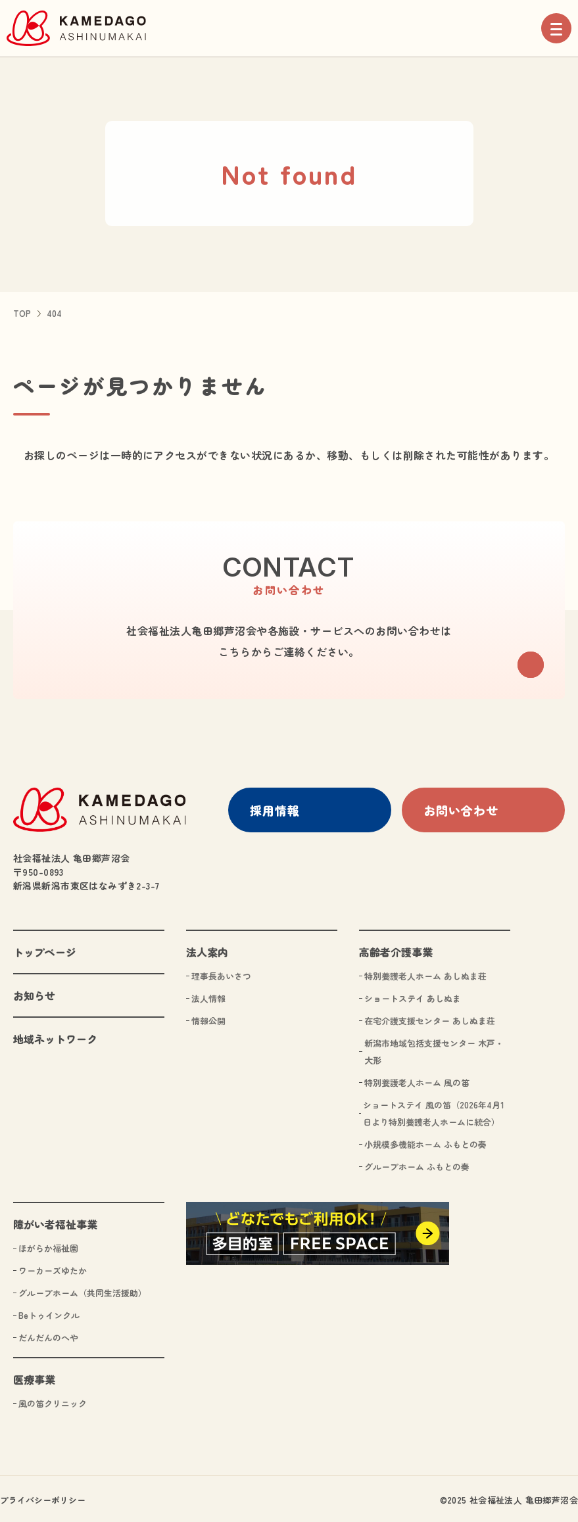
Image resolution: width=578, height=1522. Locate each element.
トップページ (44, 949)
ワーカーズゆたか (52, 1268)
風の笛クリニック (52, 1400)
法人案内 (207, 949)
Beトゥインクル (49, 1312)
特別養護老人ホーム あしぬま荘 (425, 973)
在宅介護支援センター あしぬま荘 (429, 1018)
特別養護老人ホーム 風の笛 (417, 1080)
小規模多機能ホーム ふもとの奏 (425, 1141)
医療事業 (34, 1377)
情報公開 (208, 1018)
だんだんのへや (48, 1335)
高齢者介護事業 (396, 949)
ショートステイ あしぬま (412, 995)
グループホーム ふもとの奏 (417, 1164)
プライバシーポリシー (42, 1497)
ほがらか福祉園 (48, 1245)
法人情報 (208, 995)
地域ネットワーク (55, 1036)
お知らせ (34, 993)
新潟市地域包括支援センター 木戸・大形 (434, 1049)
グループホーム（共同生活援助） (82, 1290)
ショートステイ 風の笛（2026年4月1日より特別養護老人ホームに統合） (433, 1111)
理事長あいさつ (221, 973)
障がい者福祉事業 (55, 1221)
